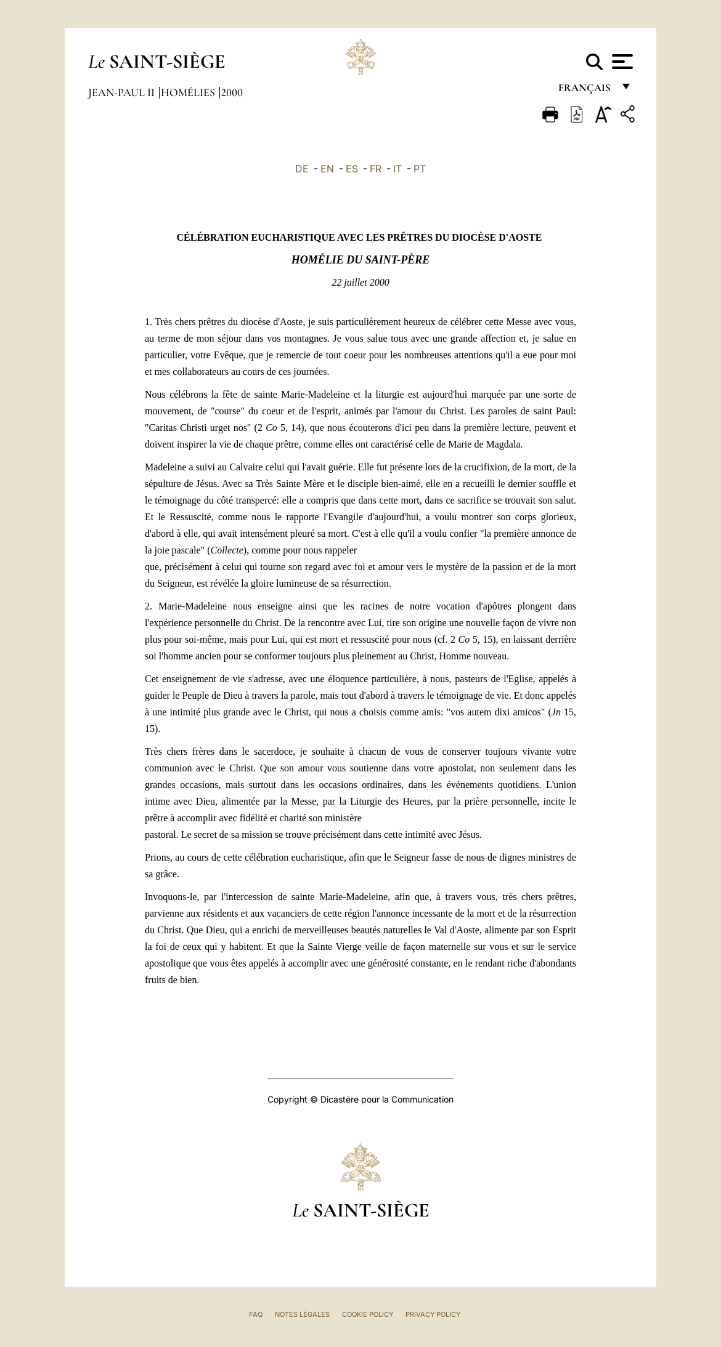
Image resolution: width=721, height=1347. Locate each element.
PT (419, 169)
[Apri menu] (621, 61)
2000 (232, 92)
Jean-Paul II (122, 92)
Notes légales (302, 1314)
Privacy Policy (432, 1314)
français (585, 90)
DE (302, 169)
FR (375, 169)
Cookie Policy (367, 1314)
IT (397, 169)
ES (352, 169)
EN (327, 169)
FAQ (256, 1314)
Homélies (189, 92)
